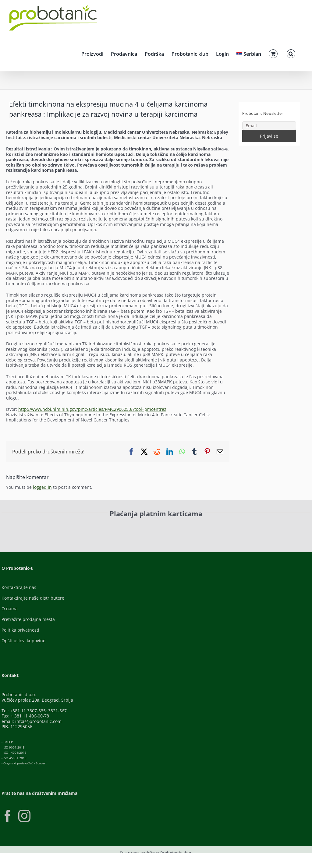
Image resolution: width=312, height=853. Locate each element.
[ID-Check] (60, 529)
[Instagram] (24, 816)
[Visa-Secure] (112, 527)
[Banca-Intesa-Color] (177, 527)
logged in (42, 487)
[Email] (269, 125)
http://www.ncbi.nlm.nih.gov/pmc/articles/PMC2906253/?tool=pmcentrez (92, 409)
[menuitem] (248, 53)
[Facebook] (8, 816)
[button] (291, 53)
